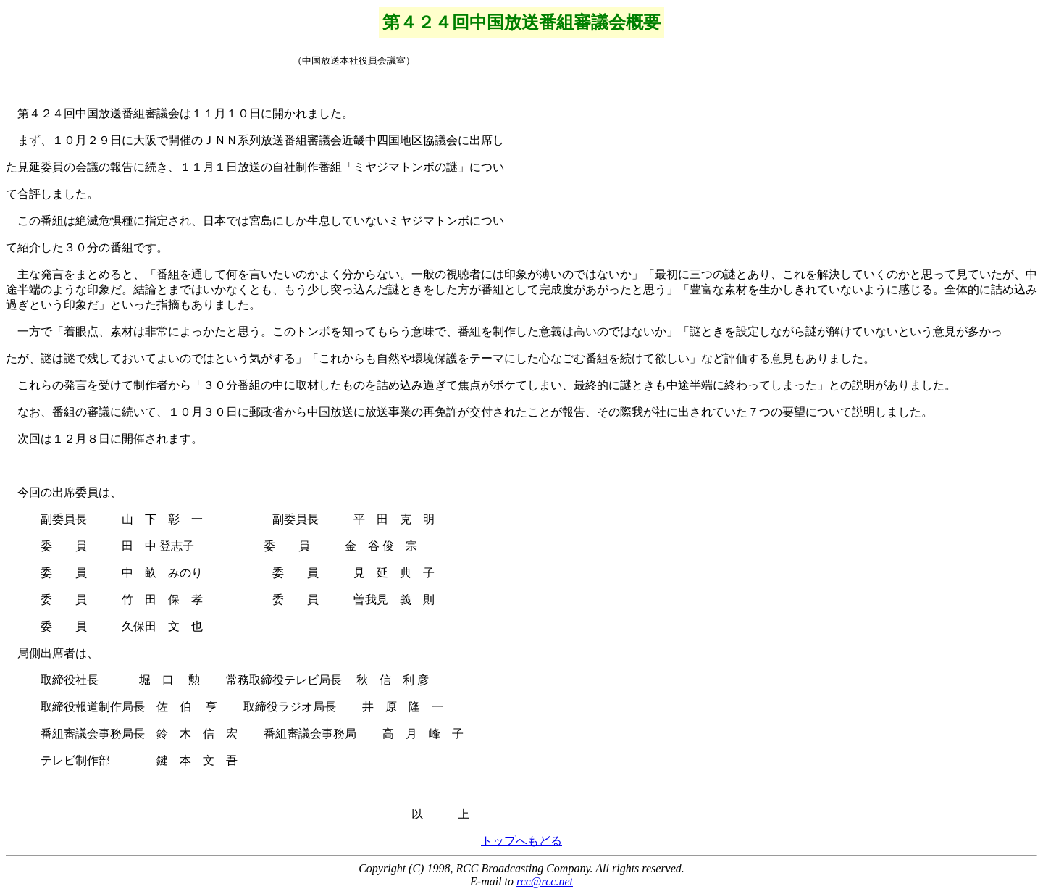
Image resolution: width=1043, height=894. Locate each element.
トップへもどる (521, 841)
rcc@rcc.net (544, 881)
